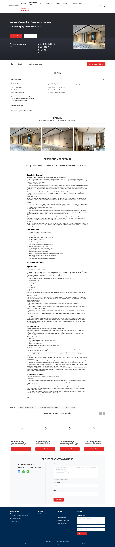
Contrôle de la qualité (42, 520)
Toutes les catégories (62, 523)
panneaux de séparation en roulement (49, 407)
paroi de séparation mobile (63, 520)
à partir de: (57, 482)
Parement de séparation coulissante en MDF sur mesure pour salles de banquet (45, 443)
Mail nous (30, 36)
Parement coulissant (61, 517)
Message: (56, 464)
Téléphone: (57, 490)
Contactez (58, 499)
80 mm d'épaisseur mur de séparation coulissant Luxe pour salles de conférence (92, 443)
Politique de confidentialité (63, 541)
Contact (40, 523)
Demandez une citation (96, 64)
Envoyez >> (81, 533)
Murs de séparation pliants (63, 514)
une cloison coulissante (69, 407)
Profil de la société (42, 513)
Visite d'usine (41, 517)
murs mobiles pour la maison (27, 407)
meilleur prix (15, 36)
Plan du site (48, 541)
